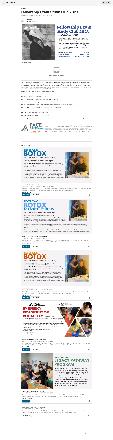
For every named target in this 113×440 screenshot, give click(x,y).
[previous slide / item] (22, 42)
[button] (55, 58)
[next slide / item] (91, 42)
